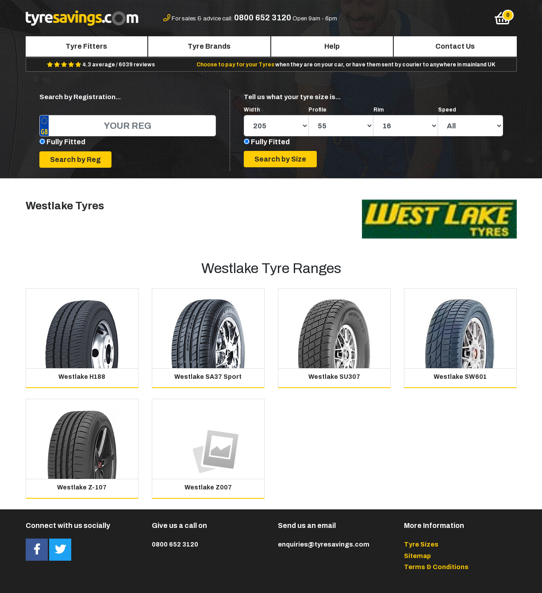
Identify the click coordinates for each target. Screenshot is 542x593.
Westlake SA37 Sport (208, 377)
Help (332, 46)
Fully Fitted (65, 142)
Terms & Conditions (436, 566)
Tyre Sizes (421, 544)
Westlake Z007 (208, 487)
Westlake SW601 (460, 377)
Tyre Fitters (86, 46)
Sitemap (417, 555)
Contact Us (455, 46)
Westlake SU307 (334, 377)
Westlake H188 (81, 377)
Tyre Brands (209, 46)
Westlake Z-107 (82, 487)
